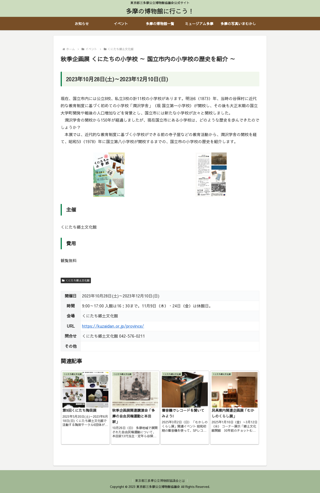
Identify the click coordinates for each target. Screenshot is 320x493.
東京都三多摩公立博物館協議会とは (160, 480)
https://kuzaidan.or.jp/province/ (113, 326)
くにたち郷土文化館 (76, 280)
